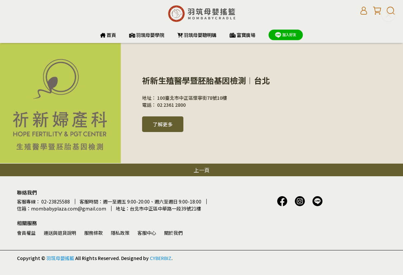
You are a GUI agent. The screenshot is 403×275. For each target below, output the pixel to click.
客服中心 (146, 232)
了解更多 (163, 124)
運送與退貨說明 (60, 232)
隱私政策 (120, 232)
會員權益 (26, 232)
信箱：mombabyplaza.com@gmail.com (61, 208)
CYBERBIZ (160, 258)
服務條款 (93, 232)
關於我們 (173, 232)
